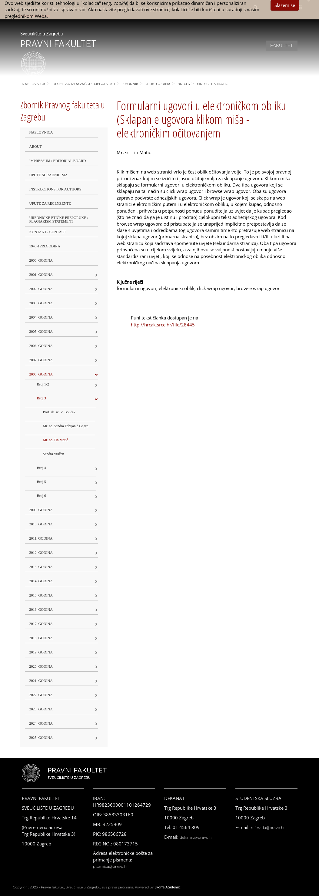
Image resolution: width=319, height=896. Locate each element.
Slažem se (284, 5)
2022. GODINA (41, 695)
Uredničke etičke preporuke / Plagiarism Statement (58, 219)
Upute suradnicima (48, 175)
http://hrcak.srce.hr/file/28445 (163, 325)
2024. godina (41, 723)
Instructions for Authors (55, 189)
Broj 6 (41, 496)
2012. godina (41, 552)
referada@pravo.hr (268, 828)
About (35, 146)
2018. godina (41, 638)
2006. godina (41, 346)
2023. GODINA (41, 709)
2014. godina (41, 581)
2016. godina (41, 609)
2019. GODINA (41, 652)
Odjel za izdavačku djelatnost (83, 84)
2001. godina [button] (41, 275)
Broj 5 (41, 482)
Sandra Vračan (53, 454)
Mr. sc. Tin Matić (212, 84)
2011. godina (41, 538)
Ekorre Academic (167, 887)
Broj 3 (184, 84)
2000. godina (41, 260)
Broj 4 (41, 468)
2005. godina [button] (41, 331)
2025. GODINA (41, 738)
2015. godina (41, 595)
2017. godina (41, 624)
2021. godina (41, 681)
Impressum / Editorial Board (57, 161)
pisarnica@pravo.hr (110, 866)
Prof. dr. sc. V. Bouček (59, 412)
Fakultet (281, 46)
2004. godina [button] (41, 317)
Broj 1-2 (43, 384)
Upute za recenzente (50, 203)
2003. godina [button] (41, 303)
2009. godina (41, 510)
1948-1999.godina (44, 246)
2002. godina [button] (41, 289)
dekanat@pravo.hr (196, 837)
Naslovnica (33, 84)
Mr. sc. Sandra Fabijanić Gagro (65, 426)
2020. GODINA (41, 666)
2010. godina (41, 524)
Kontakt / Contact (47, 232)
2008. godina (158, 84)
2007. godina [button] (41, 360)
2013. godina (41, 567)
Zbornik (130, 84)
